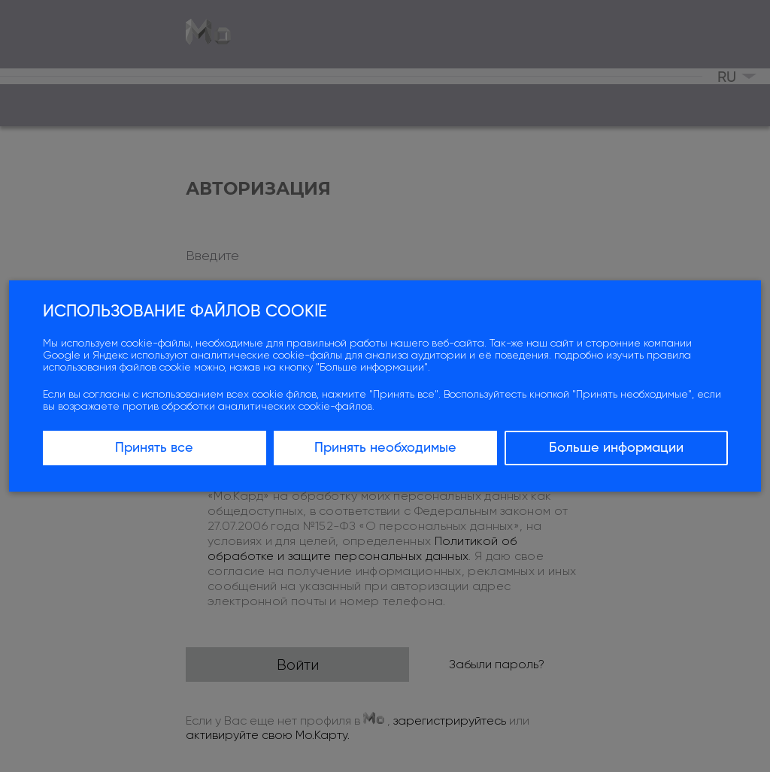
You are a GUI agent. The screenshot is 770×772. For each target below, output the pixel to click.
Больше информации (616, 448)
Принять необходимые (385, 448)
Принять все (154, 448)
